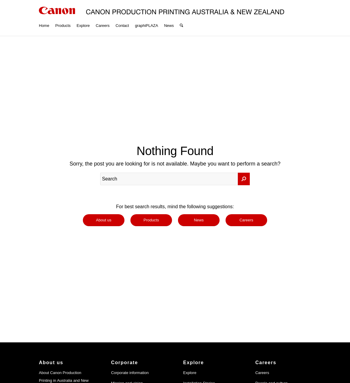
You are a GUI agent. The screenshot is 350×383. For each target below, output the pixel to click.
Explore (189, 372)
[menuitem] (44, 18)
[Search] (181, 18)
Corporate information (130, 372)
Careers (262, 372)
